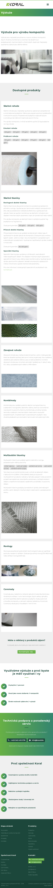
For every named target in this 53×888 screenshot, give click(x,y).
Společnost (4, 835)
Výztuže (30, 846)
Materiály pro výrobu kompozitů (10, 833)
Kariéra (3, 862)
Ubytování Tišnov (6, 873)
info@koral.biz (36, 740)
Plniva (30, 838)
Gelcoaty (30, 833)
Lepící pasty (31, 835)
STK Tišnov (4, 870)
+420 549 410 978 (16, 740)
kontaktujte (8, 270)
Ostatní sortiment (33, 849)
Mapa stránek (48, 885)
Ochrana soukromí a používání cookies (39, 883)
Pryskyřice (31, 830)
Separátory (31, 844)
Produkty (3, 838)
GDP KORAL (5, 867)
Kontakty (3, 841)
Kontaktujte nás (26, 652)
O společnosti (5, 859)
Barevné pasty (32, 841)
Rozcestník (4, 830)
